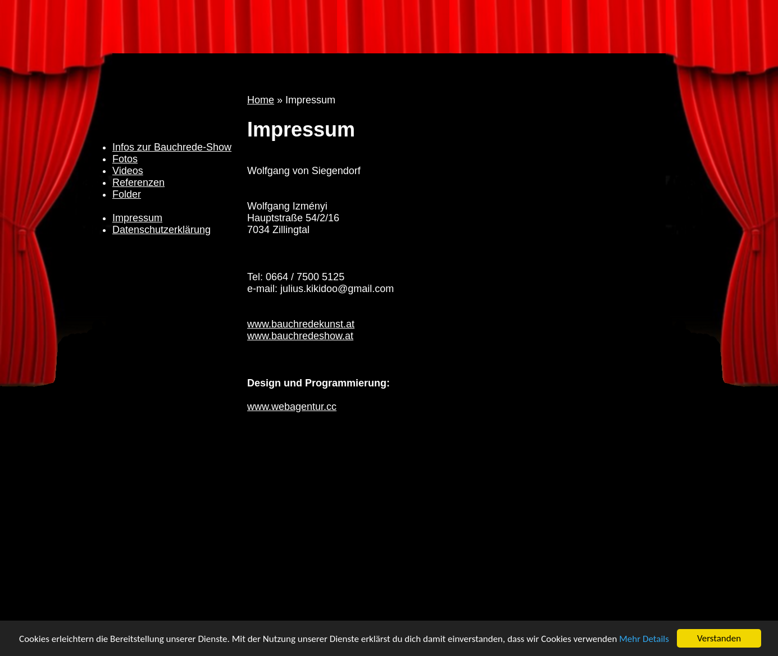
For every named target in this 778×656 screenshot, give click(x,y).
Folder (126, 194)
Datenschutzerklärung (161, 229)
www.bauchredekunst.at (300, 324)
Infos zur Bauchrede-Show (171, 147)
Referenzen (138, 182)
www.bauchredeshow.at (300, 335)
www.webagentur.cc (291, 406)
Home (260, 100)
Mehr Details (644, 639)
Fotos (125, 159)
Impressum (137, 218)
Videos (127, 170)
